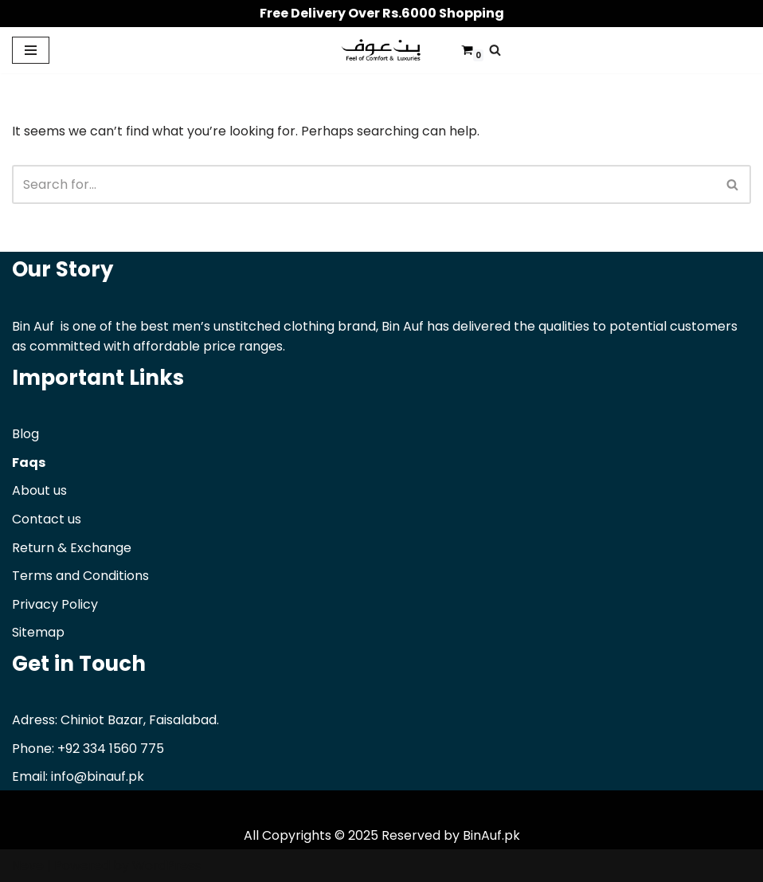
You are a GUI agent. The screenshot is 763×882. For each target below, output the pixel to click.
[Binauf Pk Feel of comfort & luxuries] (381, 50)
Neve (28, 866)
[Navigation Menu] (30, 50)
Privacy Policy (55, 604)
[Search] (495, 50)
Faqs (28, 462)
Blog (25, 434)
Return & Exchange (71, 548)
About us (39, 490)
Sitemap (38, 632)
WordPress (166, 866)
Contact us (46, 519)
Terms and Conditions (80, 575)
